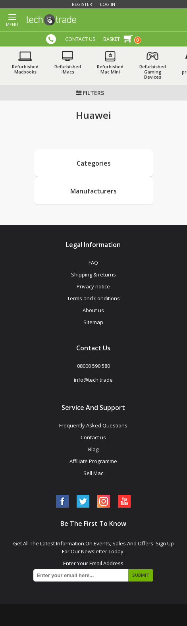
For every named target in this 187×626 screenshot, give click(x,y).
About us (93, 310)
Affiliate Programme (93, 461)
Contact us (93, 437)
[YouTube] (124, 501)
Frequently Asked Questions (93, 425)
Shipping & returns (93, 274)
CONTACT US (80, 39)
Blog (93, 449)
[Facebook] (62, 501)
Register (82, 4)
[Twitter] (83, 501)
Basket (111, 39)
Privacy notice (93, 286)
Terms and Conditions (93, 298)
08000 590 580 (51, 39)
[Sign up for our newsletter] (93, 575)
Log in (107, 4)
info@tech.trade (93, 379)
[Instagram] (103, 501)
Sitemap (93, 322)
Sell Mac (93, 473)
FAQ (93, 262)
